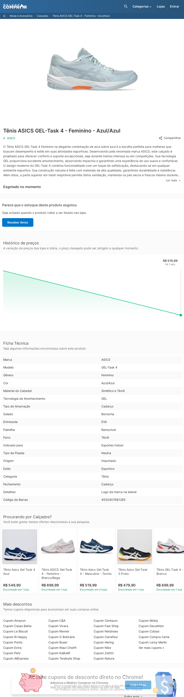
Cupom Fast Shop (106, 626)
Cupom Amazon (14, 620)
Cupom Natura (104, 658)
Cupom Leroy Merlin (153, 642)
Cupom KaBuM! (59, 653)
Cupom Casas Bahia (17, 626)
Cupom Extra (12, 647)
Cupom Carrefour (106, 637)
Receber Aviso (17, 222)
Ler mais (173, 180)
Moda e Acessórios (21, 15)
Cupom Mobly (148, 620)
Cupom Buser (57, 642)
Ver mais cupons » (151, 647)
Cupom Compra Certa (154, 637)
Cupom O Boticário (61, 637)
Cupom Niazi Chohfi (62, 647)
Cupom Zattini (103, 653)
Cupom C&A (56, 620)
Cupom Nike (102, 647)
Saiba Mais (138, 685)
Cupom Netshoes (106, 631)
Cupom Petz (12, 653)
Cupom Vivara (58, 626)
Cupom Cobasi (149, 631)
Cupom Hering (104, 642)
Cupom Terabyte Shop (64, 658)
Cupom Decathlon (151, 626)
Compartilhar (170, 138)
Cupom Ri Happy (15, 637)
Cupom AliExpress (16, 658)
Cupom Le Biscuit (15, 631)
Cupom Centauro (106, 620)
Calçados (42, 15)
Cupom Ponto (12, 642)
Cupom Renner (58, 631)
